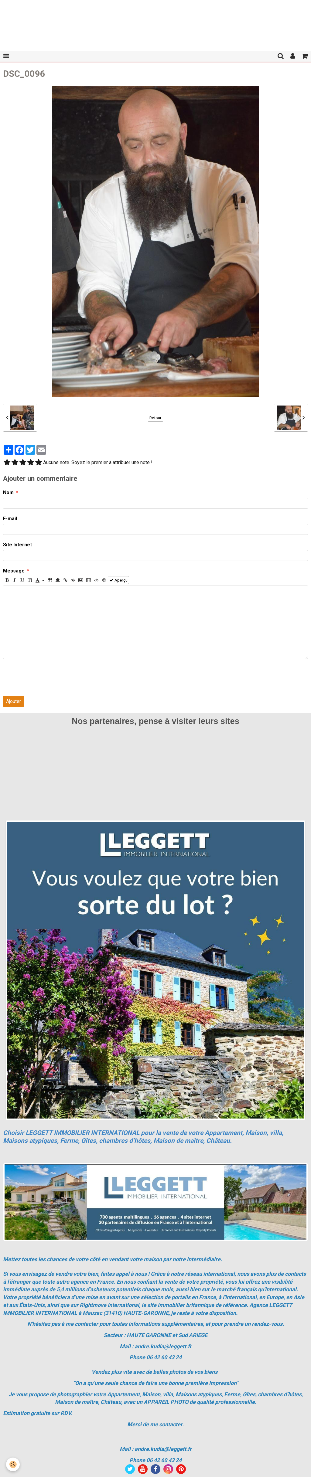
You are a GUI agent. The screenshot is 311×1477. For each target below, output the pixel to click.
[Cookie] (13, 1464)
